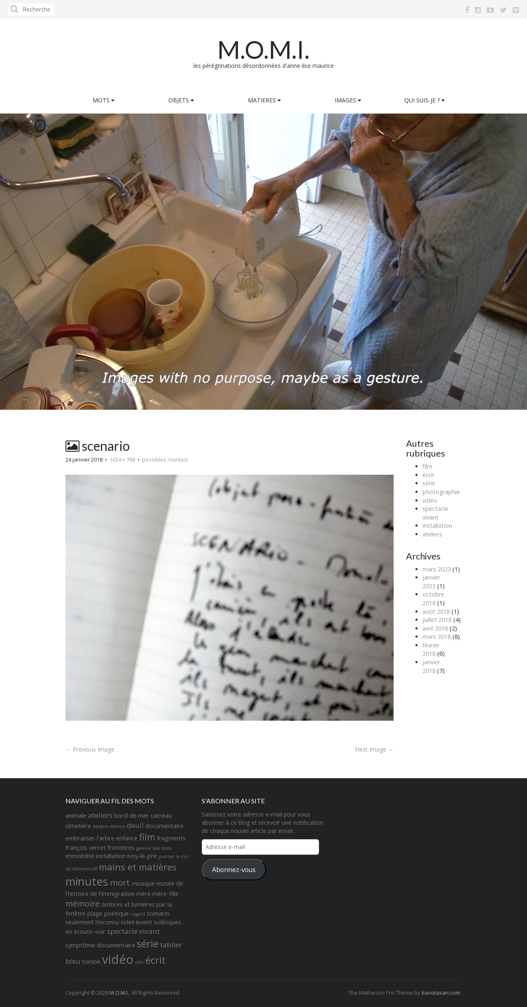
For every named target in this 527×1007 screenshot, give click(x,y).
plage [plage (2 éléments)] (95, 913)
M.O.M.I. (263, 49)
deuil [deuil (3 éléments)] (135, 825)
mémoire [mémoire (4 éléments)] (82, 903)
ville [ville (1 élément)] (139, 962)
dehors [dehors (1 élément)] (117, 826)
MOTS (103, 100)
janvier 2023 (431, 581)
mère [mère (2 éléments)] (143, 894)
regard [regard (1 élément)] (138, 914)
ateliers (432, 534)
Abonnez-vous (234, 869)
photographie (441, 492)
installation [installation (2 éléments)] (111, 856)
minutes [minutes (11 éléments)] (86, 881)
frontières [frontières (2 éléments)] (121, 848)
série (428, 483)
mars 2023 (436, 569)
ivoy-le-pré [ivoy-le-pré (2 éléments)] (142, 856)
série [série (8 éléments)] (148, 943)
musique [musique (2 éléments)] (143, 883)
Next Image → (374, 749)
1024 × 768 (122, 459)
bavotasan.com (441, 992)
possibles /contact (165, 459)
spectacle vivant (435, 513)
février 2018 (430, 649)
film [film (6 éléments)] (147, 837)
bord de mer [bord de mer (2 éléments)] (131, 815)
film (427, 466)
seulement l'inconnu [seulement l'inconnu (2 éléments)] (92, 922)
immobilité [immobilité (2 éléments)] (79, 856)
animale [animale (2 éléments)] (75, 815)
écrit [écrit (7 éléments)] (155, 960)
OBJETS (181, 100)
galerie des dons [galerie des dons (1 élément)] (153, 848)
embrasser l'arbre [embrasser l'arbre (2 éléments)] (89, 838)
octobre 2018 (433, 598)
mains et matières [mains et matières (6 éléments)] (138, 867)
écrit (428, 475)
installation (437, 525)
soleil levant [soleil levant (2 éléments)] (136, 922)
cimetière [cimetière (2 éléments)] (78, 826)
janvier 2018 (431, 666)
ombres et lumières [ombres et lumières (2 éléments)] (128, 904)
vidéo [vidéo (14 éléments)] (117, 959)
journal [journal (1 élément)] (166, 856)
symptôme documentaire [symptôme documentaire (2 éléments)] (100, 945)
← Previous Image (89, 749)
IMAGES (348, 100)
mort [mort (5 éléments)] (120, 882)
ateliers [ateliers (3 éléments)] (100, 815)
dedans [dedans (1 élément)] (100, 826)
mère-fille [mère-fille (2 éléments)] (165, 894)
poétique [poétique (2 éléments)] (116, 913)
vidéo (429, 500)
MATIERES (264, 100)
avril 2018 (435, 628)
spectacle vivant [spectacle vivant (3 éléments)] (133, 931)
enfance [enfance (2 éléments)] (127, 838)
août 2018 (436, 611)
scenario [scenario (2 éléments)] (158, 913)
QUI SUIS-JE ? (424, 100)
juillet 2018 (437, 620)
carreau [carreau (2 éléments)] (161, 815)
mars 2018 (436, 636)
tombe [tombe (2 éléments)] (91, 961)
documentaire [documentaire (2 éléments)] (164, 826)
